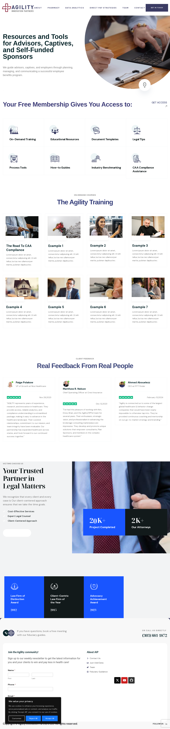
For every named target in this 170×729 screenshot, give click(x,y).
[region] (33, 710)
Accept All (49, 718)
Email (11, 696)
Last (33, 678)
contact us (18, 533)
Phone (12, 684)
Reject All (33, 718)
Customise (16, 718)
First (9, 678)
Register (16, 86)
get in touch (157, 8)
